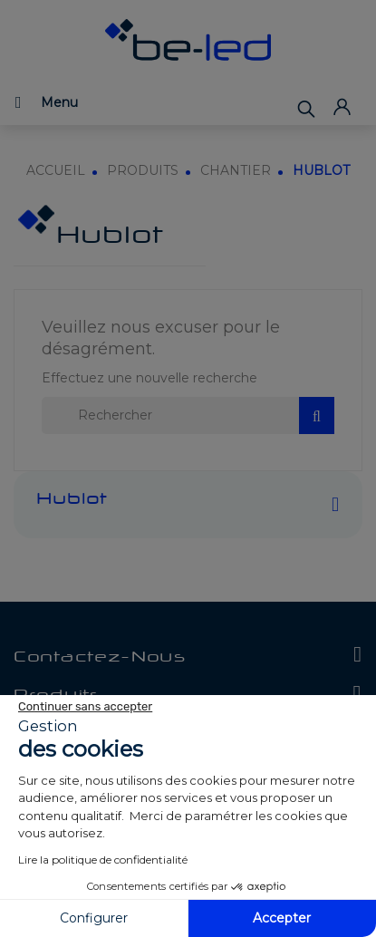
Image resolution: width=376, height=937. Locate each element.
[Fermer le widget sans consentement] (85, 707)
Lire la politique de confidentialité (103, 859)
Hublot (71, 500)
